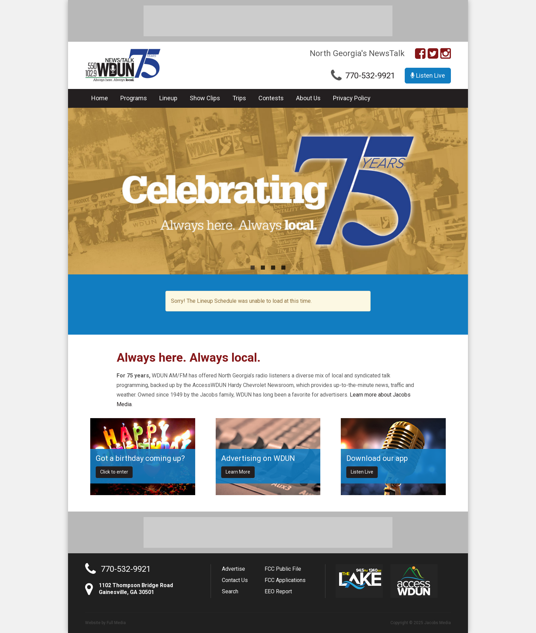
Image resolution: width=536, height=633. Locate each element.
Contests (271, 98)
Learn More (238, 472)
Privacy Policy (352, 98)
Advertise (233, 569)
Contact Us (235, 580)
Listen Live (428, 75)
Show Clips (205, 98)
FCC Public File (283, 569)
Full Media (116, 622)
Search (230, 591)
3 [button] (273, 267)
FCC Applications (285, 580)
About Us (308, 98)
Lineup (168, 98)
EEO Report (278, 591)
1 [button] (252, 267)
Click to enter (114, 472)
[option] (268, 191)
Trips (239, 98)
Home (99, 98)
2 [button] (262, 267)
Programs (133, 98)
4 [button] (283, 267)
